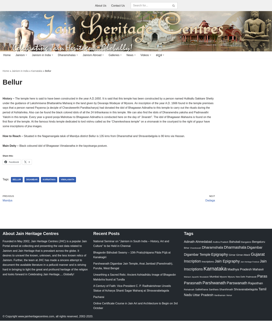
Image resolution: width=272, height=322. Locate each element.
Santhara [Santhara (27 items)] (214, 290)
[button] (26, 55)
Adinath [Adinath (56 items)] (189, 243)
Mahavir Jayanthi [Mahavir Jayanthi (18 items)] (191, 278)
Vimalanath (68, 180)
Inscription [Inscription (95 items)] (192, 262)
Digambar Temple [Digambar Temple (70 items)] (197, 256)
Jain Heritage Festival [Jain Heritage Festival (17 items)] (250, 263)
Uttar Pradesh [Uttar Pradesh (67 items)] (203, 296)
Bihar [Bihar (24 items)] (186, 249)
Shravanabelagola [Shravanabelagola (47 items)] (246, 290)
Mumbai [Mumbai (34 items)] (214, 277)
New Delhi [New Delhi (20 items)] (240, 278)
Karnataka (36, 71)
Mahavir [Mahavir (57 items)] (258, 270)
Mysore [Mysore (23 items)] (223, 278)
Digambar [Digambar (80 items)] (254, 249)
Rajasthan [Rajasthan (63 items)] (255, 284)
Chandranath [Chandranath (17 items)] (195, 249)
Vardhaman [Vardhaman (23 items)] (220, 296)
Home (7, 55)
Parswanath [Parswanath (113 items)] (237, 284)
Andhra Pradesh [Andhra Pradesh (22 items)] (220, 243)
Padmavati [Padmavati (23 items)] (251, 278)
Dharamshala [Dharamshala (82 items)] (212, 249)
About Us (100, 5)
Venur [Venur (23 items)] (229, 296)
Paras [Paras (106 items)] (262, 277)
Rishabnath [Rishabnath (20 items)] (189, 291)
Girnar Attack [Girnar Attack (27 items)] (243, 256)
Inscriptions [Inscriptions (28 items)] (208, 262)
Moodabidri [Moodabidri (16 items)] (204, 278)
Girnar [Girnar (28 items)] (232, 256)
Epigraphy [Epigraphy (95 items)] (219, 256)
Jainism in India (20, 71)
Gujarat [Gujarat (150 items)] (258, 255)
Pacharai (98, 298)
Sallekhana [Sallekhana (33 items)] (201, 290)
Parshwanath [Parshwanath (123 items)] (214, 284)
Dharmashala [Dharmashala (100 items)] (235, 249)
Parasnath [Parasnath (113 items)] (193, 284)
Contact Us (118, 5)
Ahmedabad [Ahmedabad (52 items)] (204, 243)
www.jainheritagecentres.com (36, 317)
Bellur (17, 180)
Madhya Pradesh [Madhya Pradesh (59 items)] (239, 270)
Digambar (32, 180)
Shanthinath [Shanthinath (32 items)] (226, 290)
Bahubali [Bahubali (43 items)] (234, 243)
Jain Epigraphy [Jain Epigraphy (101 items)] (227, 262)
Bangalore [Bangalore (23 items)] (246, 243)
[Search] (150, 5)
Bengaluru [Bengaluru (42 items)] (258, 242)
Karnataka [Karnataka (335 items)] (215, 270)
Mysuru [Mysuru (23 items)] (231, 278)
